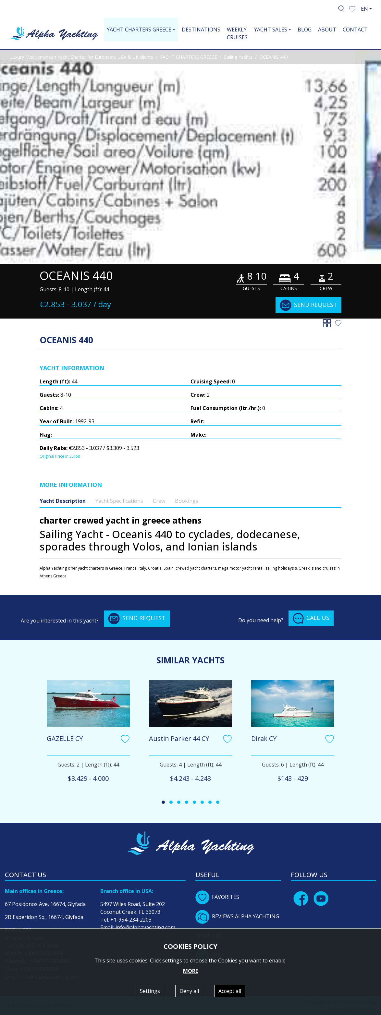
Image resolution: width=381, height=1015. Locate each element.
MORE (190, 970)
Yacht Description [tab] (63, 500)
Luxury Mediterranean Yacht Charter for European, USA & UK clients (81, 57)
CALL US (311, 618)
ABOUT (327, 29)
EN (364, 8)
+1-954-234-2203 (131, 919)
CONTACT (355, 29)
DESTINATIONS (201, 29)
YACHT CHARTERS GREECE (188, 57)
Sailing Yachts (238, 57)
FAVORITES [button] (217, 896)
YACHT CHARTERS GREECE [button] (139, 29)
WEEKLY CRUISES (237, 33)
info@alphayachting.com (145, 927)
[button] (352, 8)
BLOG (305, 29)
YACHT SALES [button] (270, 29)
